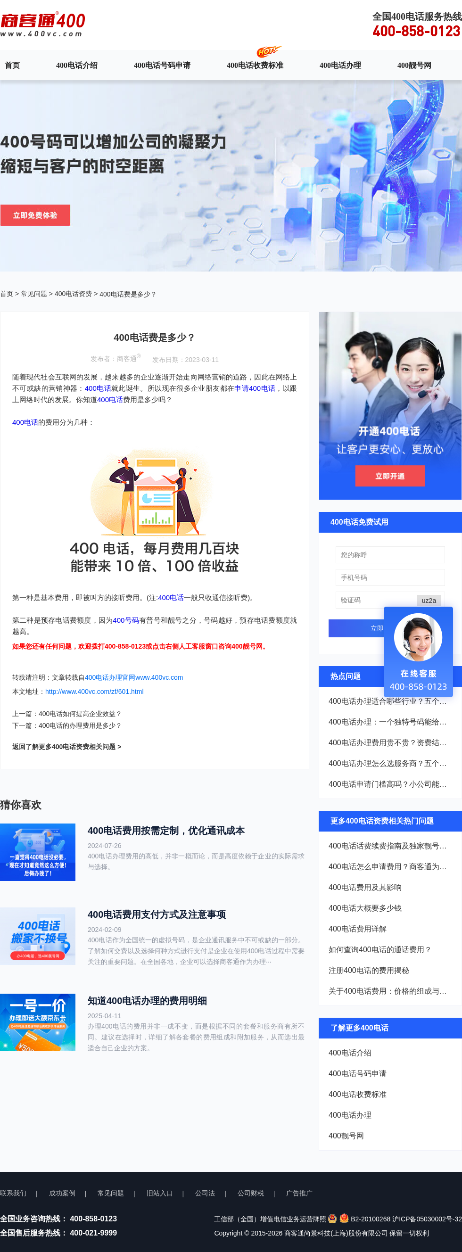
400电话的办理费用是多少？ (80, 725)
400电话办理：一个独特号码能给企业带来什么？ (390, 722)
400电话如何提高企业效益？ (80, 713)
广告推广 (299, 1193)
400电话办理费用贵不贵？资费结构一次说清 (390, 743)
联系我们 (13, 1193)
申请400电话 (254, 388)
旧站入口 (160, 1193)
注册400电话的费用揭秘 (369, 970)
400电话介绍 (77, 65)
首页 (12, 65)
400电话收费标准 (255, 65)
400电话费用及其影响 (365, 887)
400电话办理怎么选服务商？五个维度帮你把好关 (390, 763)
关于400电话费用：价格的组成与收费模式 (390, 991)
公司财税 (251, 1193)
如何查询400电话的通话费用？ (380, 950)
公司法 (205, 1193)
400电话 (98, 388)
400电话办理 (340, 65)
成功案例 (62, 1193)
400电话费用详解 (358, 929)
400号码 (126, 620)
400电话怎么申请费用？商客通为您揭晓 (390, 867)
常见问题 (34, 293)
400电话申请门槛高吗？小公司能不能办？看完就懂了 (390, 784)
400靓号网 (414, 65)
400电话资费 (73, 293)
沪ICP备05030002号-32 (427, 1219)
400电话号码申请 (162, 65)
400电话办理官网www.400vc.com (134, 677)
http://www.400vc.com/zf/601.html (94, 691)
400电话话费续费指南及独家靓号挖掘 (390, 846)
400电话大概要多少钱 (365, 908)
